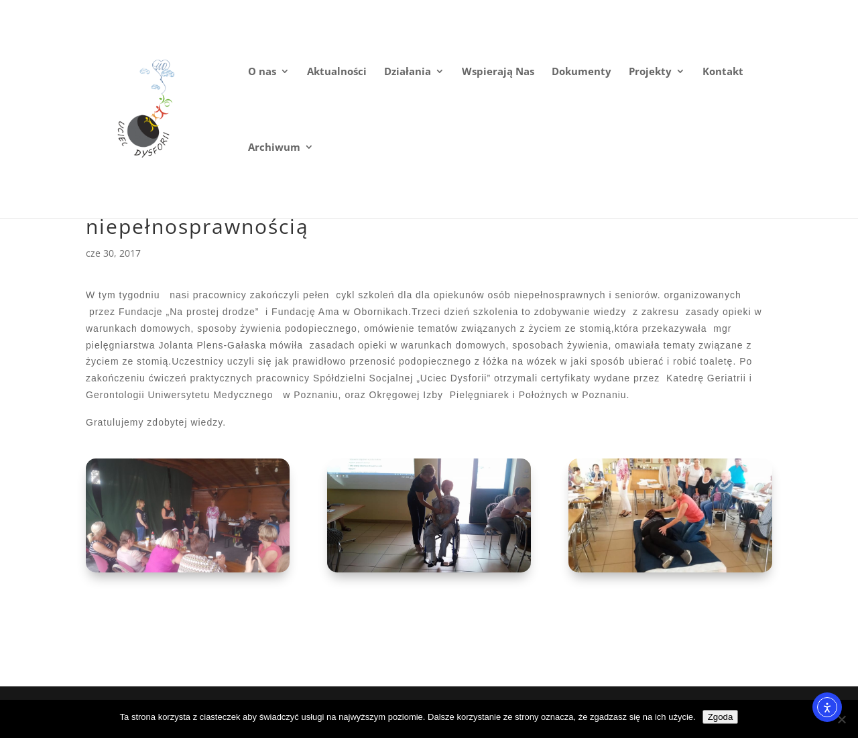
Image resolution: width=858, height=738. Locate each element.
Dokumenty (581, 72)
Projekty (650, 72)
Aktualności (337, 72)
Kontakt (722, 72)
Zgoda (720, 717)
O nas (262, 72)
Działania (407, 72)
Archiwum (274, 147)
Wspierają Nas (498, 72)
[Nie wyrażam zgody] (841, 719)
